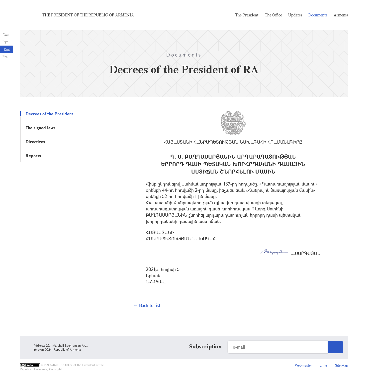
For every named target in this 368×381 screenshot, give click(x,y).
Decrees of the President (49, 113)
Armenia (341, 15)
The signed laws (40, 127)
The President (247, 15)
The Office (273, 15)
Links (324, 365)
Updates (295, 15)
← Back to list (146, 305)
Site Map (341, 365)
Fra (5, 56)
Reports (33, 155)
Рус (5, 41)
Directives (35, 141)
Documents (317, 15)
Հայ (5, 34)
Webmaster (303, 365)
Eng (7, 49)
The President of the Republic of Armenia (88, 15)
